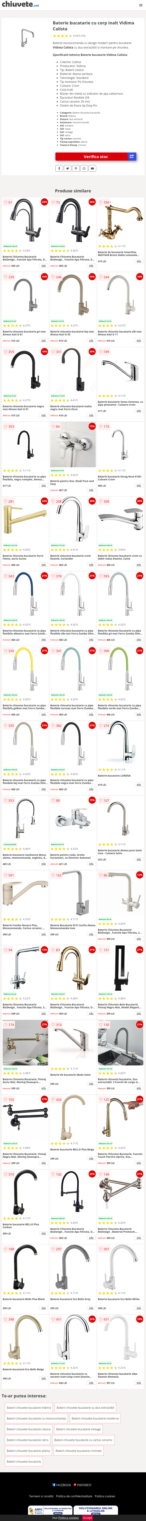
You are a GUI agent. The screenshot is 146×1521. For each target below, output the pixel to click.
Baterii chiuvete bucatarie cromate (79, 1451)
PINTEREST (82, 1485)
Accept (87, 1518)
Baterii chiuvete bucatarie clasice (28, 1429)
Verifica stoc (110, 157)
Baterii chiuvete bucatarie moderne (95, 1418)
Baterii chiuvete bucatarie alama (28, 1451)
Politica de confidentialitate (74, 1496)
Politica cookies (105, 1496)
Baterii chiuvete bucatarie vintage (78, 1429)
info (43, 265)
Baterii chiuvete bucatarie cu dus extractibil (85, 1408)
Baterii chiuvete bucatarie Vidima (29, 1408)
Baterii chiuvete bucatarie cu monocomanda (36, 1418)
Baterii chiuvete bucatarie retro (27, 1440)
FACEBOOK (62, 1485)
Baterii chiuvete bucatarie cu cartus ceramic (83, 1440)
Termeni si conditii (41, 1496)
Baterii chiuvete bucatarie (24, 1462)
